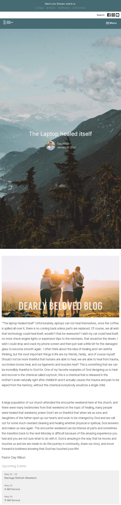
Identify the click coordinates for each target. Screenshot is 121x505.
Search (101, 15)
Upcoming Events (14, 466)
